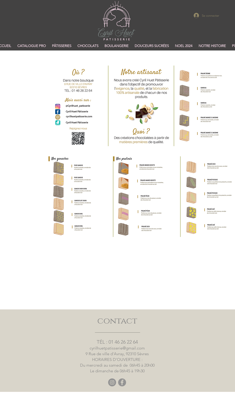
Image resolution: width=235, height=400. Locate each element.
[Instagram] (112, 382)
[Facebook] (122, 382)
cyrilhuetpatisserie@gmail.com (117, 348)
